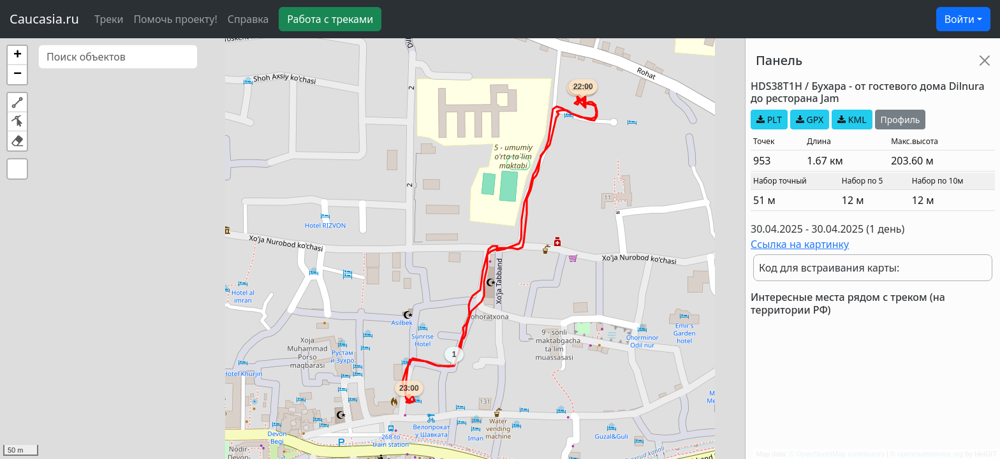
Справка (248, 19)
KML (851, 119)
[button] (17, 55)
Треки (108, 19)
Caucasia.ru (44, 18)
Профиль (900, 119)
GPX (809, 119)
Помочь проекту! (175, 19)
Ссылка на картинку (800, 244)
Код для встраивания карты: (829, 268)
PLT (769, 119)
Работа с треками (330, 19)
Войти (959, 19)
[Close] (984, 60)
